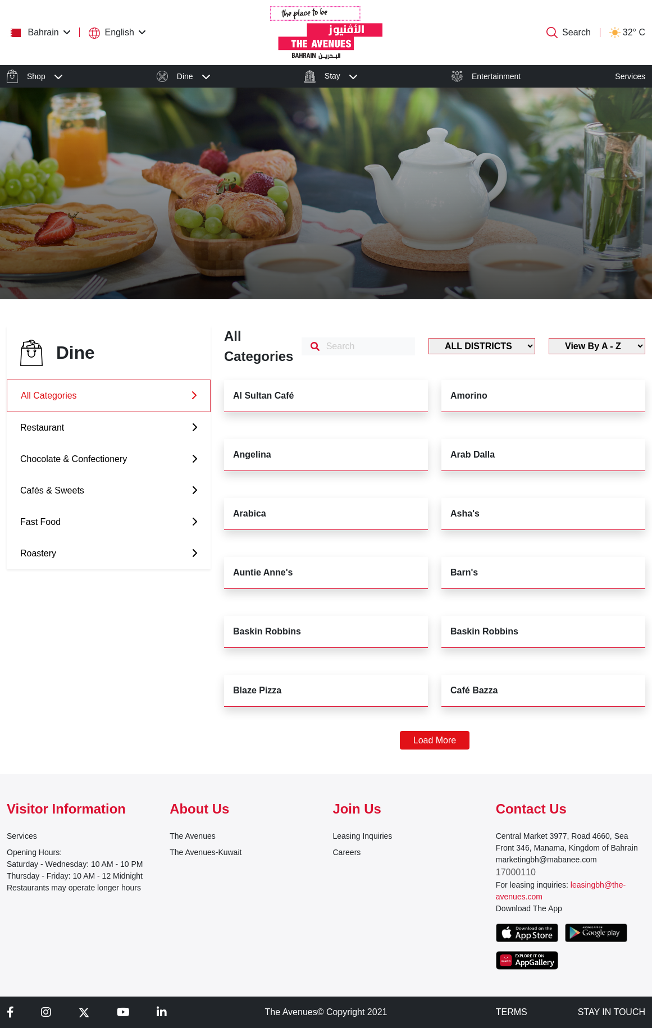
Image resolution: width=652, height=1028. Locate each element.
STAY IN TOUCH (611, 1012)
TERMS (511, 1012)
